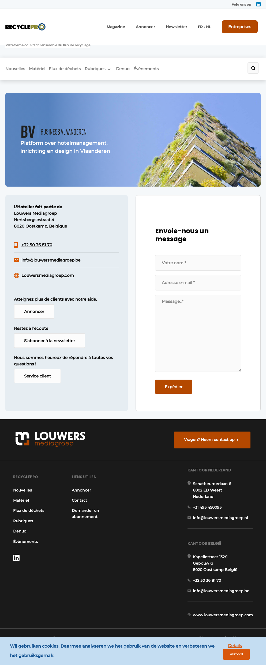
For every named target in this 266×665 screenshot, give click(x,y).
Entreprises (244, 23)
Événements (170, 47)
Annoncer (156, 23)
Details (221, 652)
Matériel (42, 47)
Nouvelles (15, 47)
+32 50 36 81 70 (36, 226)
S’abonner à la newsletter (49, 324)
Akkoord (246, 652)
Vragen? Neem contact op (211, 416)
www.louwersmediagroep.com (225, 618)
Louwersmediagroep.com (47, 257)
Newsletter (184, 23)
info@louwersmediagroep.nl (222, 510)
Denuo (142, 47)
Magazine (130, 23)
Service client (37, 360)
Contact (78, 486)
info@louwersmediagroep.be (50, 241)
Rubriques (109, 47)
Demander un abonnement (84, 499)
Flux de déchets (75, 47)
